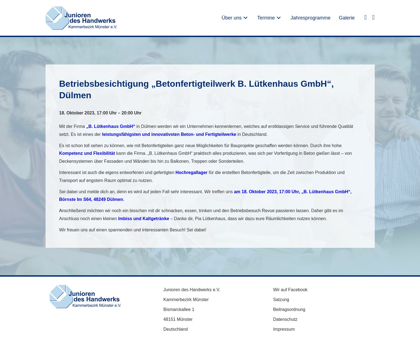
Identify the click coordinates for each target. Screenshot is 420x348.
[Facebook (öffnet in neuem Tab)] (365, 17)
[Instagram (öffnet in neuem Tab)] (373, 17)
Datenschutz (285, 319)
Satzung (281, 299)
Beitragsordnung (289, 309)
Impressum (284, 329)
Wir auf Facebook (290, 289)
